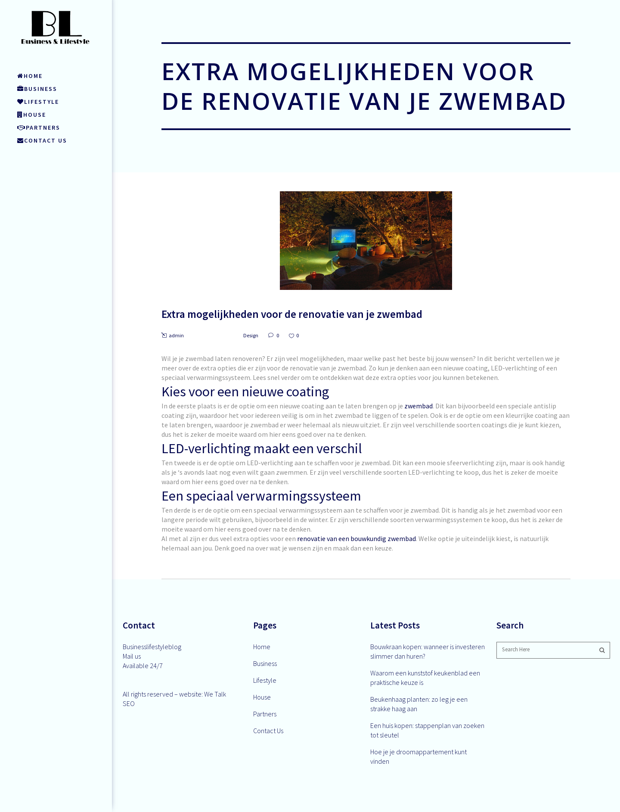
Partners (264, 713)
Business (265, 663)
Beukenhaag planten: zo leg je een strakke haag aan (419, 704)
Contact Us (268, 730)
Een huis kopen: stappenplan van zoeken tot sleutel (427, 730)
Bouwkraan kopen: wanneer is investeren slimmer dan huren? (427, 651)
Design (250, 335)
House (262, 697)
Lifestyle (264, 680)
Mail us (132, 656)
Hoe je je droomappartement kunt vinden (418, 756)
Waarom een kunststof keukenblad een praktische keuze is (425, 678)
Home (261, 646)
